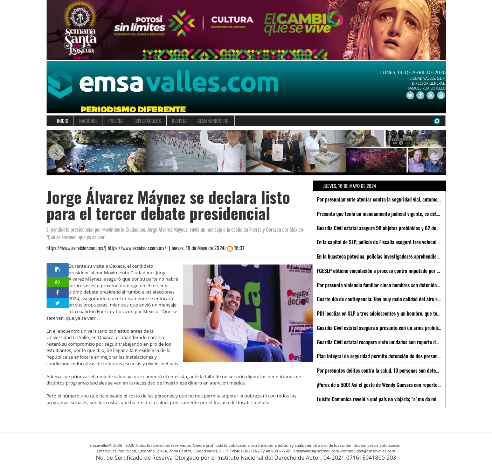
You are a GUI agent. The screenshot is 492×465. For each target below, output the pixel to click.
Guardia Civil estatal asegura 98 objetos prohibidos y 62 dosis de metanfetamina (398, 228)
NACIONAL (88, 120)
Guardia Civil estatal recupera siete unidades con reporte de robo (383, 342)
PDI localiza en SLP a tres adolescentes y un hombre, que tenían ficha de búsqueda (400, 313)
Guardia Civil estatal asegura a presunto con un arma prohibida (380, 327)
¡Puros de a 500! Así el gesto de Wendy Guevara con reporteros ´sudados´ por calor (400, 384)
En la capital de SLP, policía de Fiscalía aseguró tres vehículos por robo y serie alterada (404, 242)
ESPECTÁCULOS (147, 120)
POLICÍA (115, 120)
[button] (57, 153)
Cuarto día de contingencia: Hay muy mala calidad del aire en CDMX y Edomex (395, 299)
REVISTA (179, 120)
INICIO (63, 120)
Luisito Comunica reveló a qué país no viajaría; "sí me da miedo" (381, 399)
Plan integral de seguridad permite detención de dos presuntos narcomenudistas (398, 356)
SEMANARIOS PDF (213, 120)
